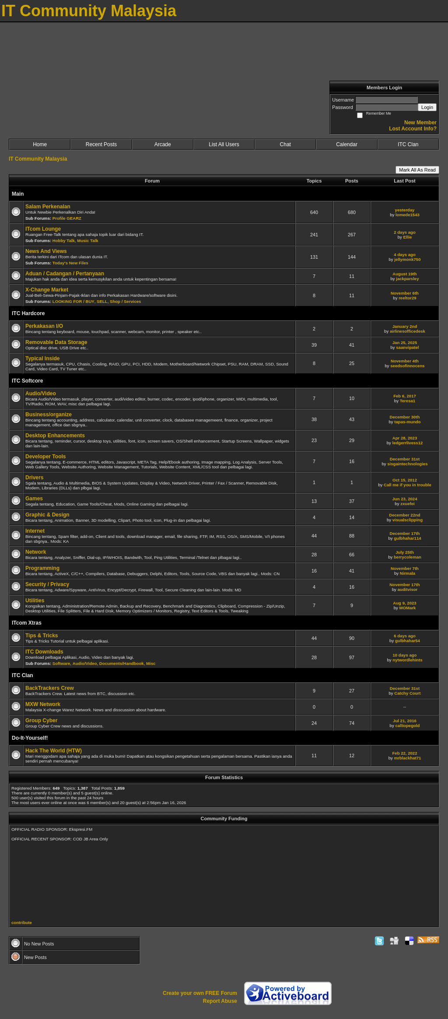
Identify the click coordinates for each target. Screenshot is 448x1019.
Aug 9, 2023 (404, 603)
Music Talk (87, 240)
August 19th (404, 273)
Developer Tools (45, 456)
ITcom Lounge (43, 229)
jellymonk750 (407, 259)
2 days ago (405, 232)
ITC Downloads (44, 652)
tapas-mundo (407, 421)
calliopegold (407, 725)
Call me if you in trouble (407, 484)
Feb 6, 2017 (404, 396)
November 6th (405, 293)
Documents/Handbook (121, 663)
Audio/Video (40, 393)
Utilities (34, 600)
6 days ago (405, 635)
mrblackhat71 (407, 757)
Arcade (162, 144)
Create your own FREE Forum (200, 993)
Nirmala (407, 573)
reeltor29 (407, 297)
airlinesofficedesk (407, 331)
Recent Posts (101, 144)
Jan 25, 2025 (404, 342)
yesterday (405, 209)
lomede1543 (408, 214)
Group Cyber (41, 720)
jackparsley (407, 278)
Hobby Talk (63, 240)
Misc (150, 663)
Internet (35, 531)
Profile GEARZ (66, 218)
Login (427, 107)
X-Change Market (46, 290)
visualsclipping (407, 519)
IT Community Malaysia (38, 159)
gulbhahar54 (407, 640)
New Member (420, 122)
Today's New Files (70, 262)
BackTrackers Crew (49, 688)
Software (61, 663)
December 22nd (404, 515)
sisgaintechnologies (407, 463)
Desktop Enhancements (55, 435)
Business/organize (48, 414)
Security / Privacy (47, 584)
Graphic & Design (47, 515)
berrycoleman (407, 557)
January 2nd (404, 326)
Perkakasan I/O (44, 326)
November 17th (404, 584)
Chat (285, 144)
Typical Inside (42, 358)
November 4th (405, 360)
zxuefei (407, 503)
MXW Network (42, 704)
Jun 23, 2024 (404, 498)
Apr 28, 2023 (404, 438)
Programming (42, 568)
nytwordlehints (407, 659)
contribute (21, 922)
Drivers (34, 477)
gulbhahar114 (407, 538)
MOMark (407, 607)
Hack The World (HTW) (53, 751)
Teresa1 (408, 400)
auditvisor (407, 589)
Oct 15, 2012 (404, 480)
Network (35, 552)
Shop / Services (125, 301)
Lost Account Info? (413, 129)
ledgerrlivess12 (407, 442)
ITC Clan (408, 144)
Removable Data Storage (56, 342)
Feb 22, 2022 (404, 753)
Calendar (346, 144)
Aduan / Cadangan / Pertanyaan (64, 274)
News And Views (46, 251)
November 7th (405, 568)
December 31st (405, 459)
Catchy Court (407, 693)
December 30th (405, 417)
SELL (102, 301)
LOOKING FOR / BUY (73, 301)
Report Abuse (220, 1001)
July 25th (405, 552)
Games (34, 498)
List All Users (224, 144)
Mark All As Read (417, 169)
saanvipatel (407, 347)
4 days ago (405, 254)
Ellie (407, 237)
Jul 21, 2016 (404, 720)
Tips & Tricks (41, 635)
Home (40, 144)
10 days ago (405, 655)
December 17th (405, 533)
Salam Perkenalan (47, 207)
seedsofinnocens (407, 365)
